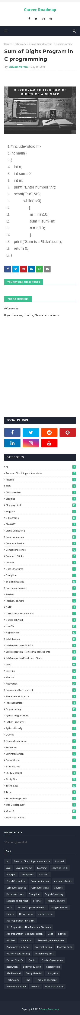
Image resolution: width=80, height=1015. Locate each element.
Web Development (41, 804)
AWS (41, 486)
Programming (41, 709)
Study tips (41, 779)
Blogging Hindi (41, 505)
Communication (41, 537)
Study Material (41, 772)
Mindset (41, 677)
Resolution (41, 747)
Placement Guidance (41, 696)
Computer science (41, 549)
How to (41, 626)
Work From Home (41, 817)
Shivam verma (18, 67)
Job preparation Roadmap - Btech (41, 658)
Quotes (41, 734)
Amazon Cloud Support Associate (41, 473)
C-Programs (41, 517)
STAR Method (41, 766)
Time (41, 792)
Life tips (41, 670)
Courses (41, 562)
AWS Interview (41, 492)
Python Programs (41, 721)
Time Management (41, 798)
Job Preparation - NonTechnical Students (41, 651)
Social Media (41, 760)
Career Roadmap (40, 9)
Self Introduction (41, 753)
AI (41, 466)
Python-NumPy (41, 728)
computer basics (41, 543)
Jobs (41, 664)
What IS (41, 811)
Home (7, 43)
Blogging (41, 498)
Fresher (41, 594)
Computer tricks (41, 556)
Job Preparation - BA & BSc (41, 645)
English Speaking (41, 581)
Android (41, 479)
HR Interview (41, 632)
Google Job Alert (41, 619)
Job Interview (41, 639)
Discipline (41, 575)
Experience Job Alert (41, 588)
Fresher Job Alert (41, 600)
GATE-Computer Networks (41, 613)
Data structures (41, 568)
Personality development (41, 690)
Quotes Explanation (41, 741)
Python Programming (41, 715)
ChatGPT (41, 524)
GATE (41, 607)
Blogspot (41, 511)
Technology (19, 43)
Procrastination (41, 702)
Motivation (41, 683)
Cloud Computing (41, 530)
